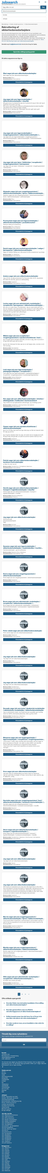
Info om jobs (5, 1088)
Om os (3, 1071)
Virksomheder (6, 1087)
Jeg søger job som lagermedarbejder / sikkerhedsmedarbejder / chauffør (17, 100)
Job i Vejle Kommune (8, 1116)
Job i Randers (6, 1155)
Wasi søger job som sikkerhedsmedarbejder (19, 73)
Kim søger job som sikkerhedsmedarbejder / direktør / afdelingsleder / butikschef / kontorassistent (23, 399)
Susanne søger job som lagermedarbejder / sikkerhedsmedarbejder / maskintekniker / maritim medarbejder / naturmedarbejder (22, 548)
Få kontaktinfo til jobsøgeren (24, 82)
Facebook (3, 1067)
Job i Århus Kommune (8, 1118)
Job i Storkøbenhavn (8, 1122)
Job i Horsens (6, 1169)
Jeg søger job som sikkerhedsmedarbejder (19, 517)
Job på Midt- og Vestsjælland (10, 1126)
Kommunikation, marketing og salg (11, 1101)
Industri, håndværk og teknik (10, 1098)
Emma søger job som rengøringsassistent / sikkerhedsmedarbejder (19, 575)
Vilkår (3, 1075)
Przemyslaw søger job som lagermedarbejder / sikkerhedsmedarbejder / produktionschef (20, 221)
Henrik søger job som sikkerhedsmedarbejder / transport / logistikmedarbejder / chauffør (21, 489)
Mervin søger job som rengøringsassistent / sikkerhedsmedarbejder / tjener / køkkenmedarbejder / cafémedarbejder (24, 918)
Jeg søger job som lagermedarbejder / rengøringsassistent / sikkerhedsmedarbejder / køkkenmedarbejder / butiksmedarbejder (21, 135)
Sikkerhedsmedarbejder (31, 24)
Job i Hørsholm (6, 1166)
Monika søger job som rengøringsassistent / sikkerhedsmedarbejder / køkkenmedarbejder (20, 948)
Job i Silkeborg (6, 1158)
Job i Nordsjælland (7, 1124)
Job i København (6, 1147)
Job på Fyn (5, 1130)
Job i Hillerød (5, 1163)
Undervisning (5, 1107)
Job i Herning (5, 1164)
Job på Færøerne (7, 1142)
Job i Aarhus (5, 1149)
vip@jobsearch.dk (15, 44)
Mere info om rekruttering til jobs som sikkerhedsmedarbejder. (23, 40)
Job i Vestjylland (6, 1136)
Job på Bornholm (6, 1132)
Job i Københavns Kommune (10, 1115)
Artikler (4, 1081)
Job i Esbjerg (5, 1153)
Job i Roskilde (6, 1161)
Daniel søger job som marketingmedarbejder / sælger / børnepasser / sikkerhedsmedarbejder (23, 249)
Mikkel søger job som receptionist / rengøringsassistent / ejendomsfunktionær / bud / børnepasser (22, 337)
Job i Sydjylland (6, 1139)
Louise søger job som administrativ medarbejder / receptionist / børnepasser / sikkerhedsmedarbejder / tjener (23, 305)
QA (2, 1082)
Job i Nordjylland (6, 1133)
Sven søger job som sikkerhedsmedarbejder (20, 771)
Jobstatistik (5, 1085)
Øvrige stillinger (6, 1110)
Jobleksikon (5, 1084)
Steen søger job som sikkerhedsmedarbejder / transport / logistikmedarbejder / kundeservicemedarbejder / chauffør (20, 831)
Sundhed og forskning (8, 1105)
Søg (43, 7)
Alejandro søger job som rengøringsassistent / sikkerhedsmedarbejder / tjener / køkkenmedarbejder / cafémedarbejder (24, 193)
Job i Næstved (6, 1170)
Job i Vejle (5, 1159)
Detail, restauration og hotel (10, 1096)
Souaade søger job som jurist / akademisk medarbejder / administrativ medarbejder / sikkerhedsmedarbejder (24, 709)
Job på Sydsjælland (7, 1127)
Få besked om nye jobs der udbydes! (39, 2)
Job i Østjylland (6, 1135)
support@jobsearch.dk (8, 1057)
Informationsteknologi (8, 1099)
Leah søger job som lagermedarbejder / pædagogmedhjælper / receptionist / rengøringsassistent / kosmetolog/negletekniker (21, 371)
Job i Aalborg (5, 1152)
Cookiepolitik (5, 1079)
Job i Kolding (5, 1156)
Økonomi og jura (6, 1108)
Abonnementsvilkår (7, 1076)
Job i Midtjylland (6, 1138)
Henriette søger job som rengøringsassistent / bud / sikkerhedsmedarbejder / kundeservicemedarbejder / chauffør (23, 802)
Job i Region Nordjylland (9, 1121)
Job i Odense (5, 1150)
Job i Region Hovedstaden (9, 1119)
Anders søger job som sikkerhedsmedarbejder (20, 276)
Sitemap (4, 1090)
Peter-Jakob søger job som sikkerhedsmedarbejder (22, 631)
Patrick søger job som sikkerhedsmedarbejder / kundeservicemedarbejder (21, 461)
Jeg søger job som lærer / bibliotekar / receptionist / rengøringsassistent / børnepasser (22, 163)
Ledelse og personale (8, 1104)
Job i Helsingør (6, 1167)
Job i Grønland (6, 1141)
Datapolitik (5, 1078)
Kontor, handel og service (16, 24)
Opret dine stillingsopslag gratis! (24, 52)
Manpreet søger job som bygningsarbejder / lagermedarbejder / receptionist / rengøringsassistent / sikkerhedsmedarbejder (24, 739)
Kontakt (4, 1073)
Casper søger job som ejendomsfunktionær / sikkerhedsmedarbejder (20, 427)
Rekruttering (5, 24)
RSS (3, 1092)
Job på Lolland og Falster (9, 1129)
